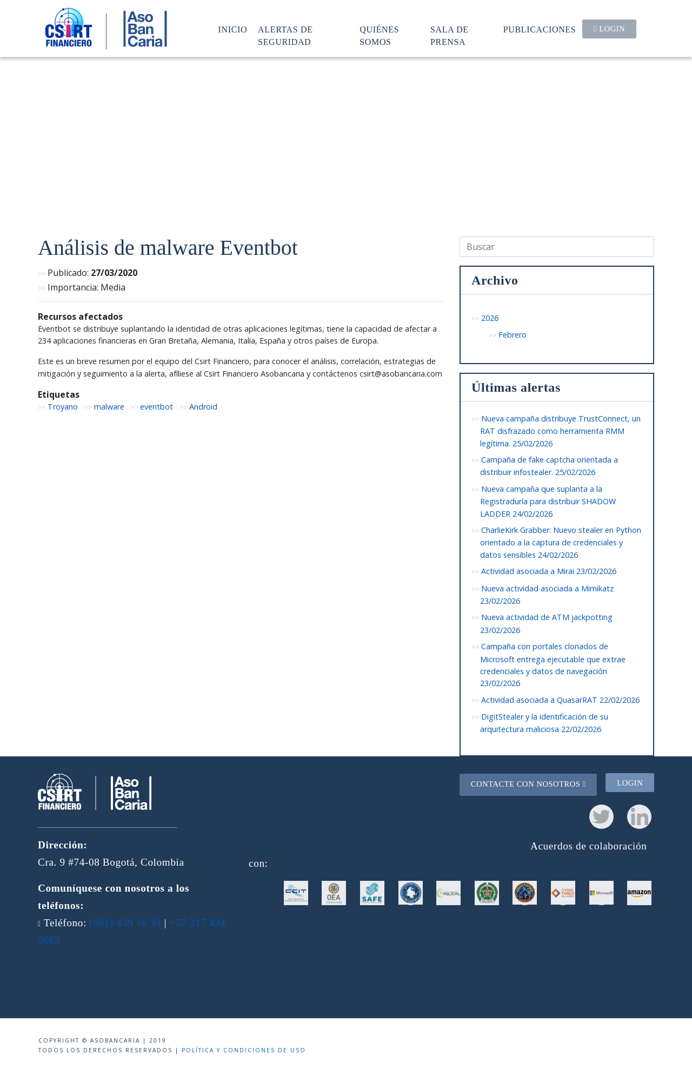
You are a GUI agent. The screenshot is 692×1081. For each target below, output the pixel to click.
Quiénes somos (379, 35)
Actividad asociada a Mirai (548, 571)
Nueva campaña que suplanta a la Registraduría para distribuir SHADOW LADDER (548, 501)
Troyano (63, 406)
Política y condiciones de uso (244, 1050)
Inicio (233, 29)
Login (609, 28)
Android (203, 406)
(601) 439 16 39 (125, 922)
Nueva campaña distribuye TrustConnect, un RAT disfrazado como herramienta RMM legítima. (560, 431)
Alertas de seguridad (285, 35)
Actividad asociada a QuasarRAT (560, 700)
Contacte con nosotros (528, 784)
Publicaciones (539, 29)
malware (109, 406)
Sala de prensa (449, 35)
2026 (489, 318)
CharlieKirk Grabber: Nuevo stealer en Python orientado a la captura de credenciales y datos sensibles (560, 542)
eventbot (156, 406)
